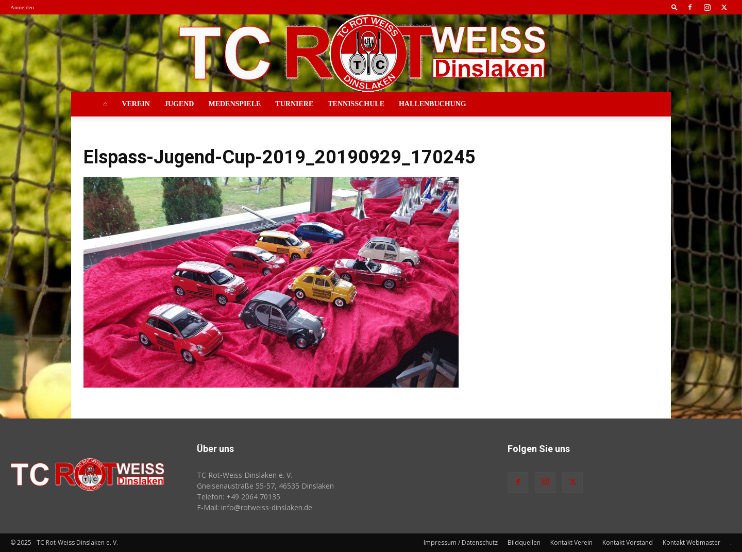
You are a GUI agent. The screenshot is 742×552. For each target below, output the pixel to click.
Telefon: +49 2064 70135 (238, 496)
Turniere (294, 104)
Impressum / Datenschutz (461, 542)
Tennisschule (356, 104)
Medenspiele (234, 104)
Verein (135, 104)
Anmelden (22, 7)
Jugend (179, 104)
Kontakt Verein (571, 542)
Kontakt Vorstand (627, 542)
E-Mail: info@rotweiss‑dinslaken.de (254, 507)
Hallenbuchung (432, 104)
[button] (674, 7)
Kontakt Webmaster (691, 542)
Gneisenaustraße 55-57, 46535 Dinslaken (265, 486)
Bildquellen (524, 542)
